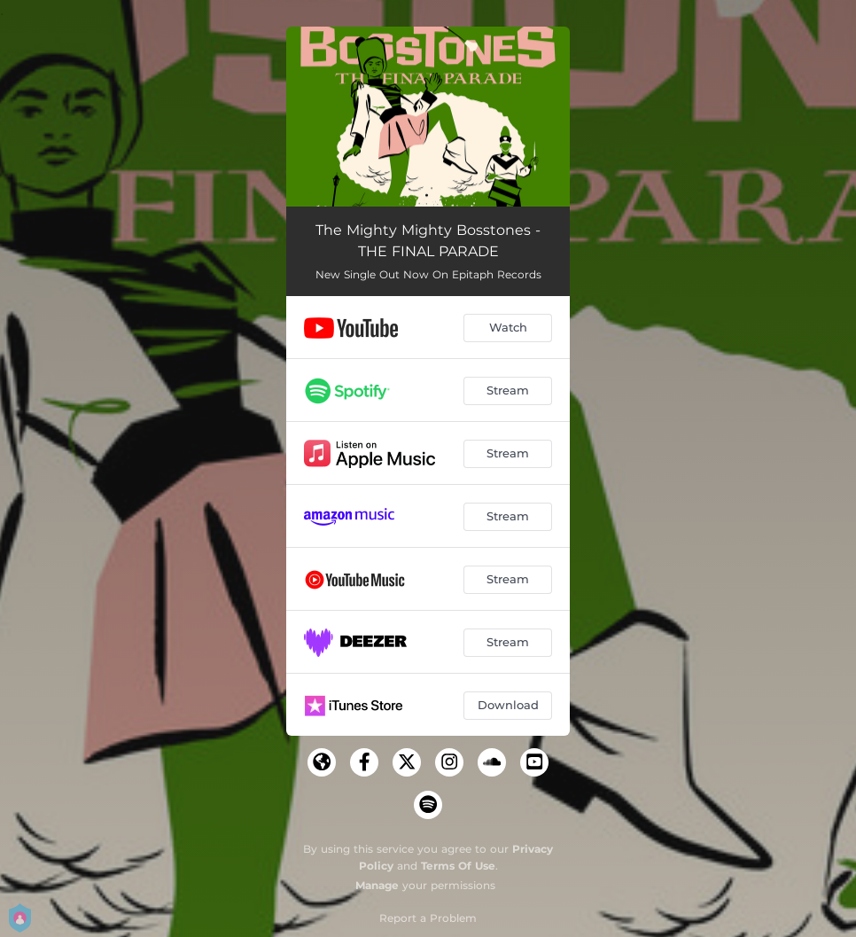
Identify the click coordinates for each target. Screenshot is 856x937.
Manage (377, 885)
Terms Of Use (458, 865)
